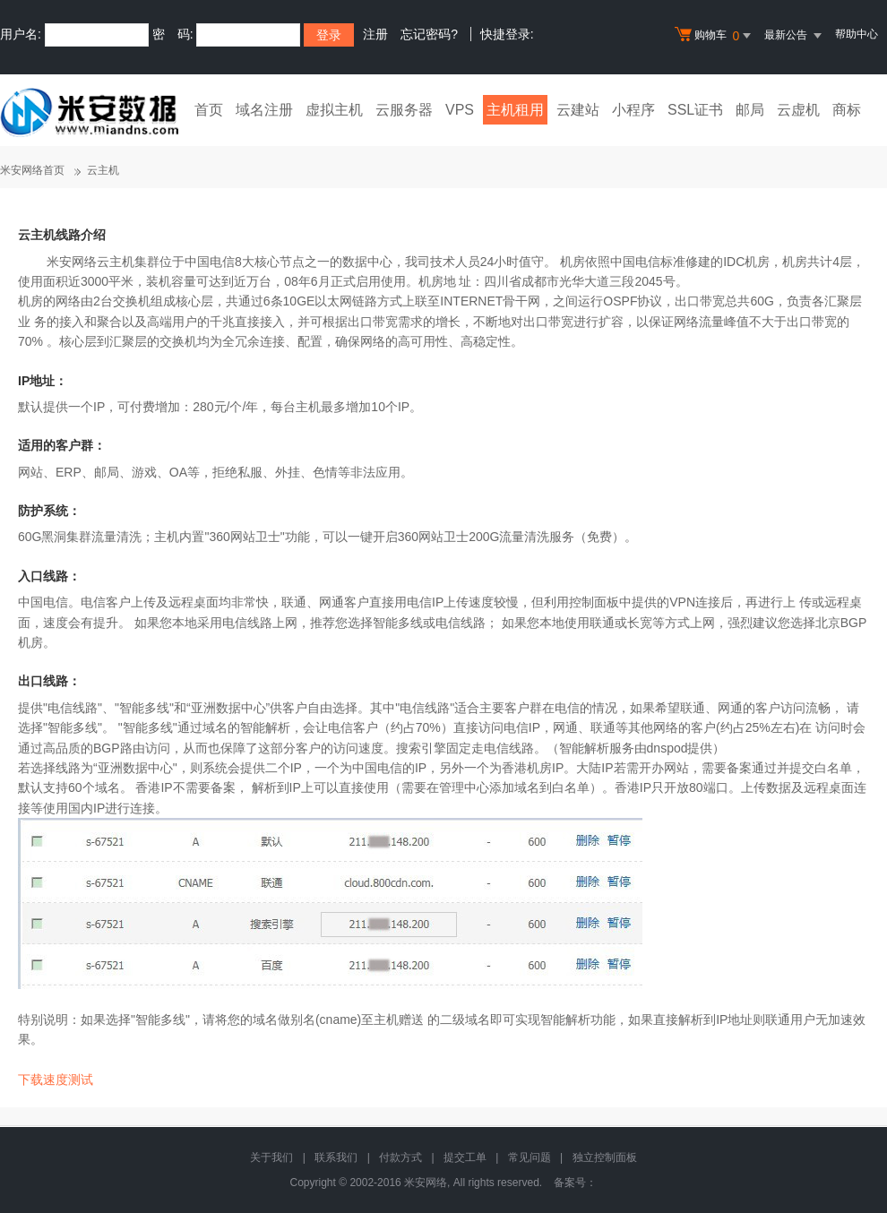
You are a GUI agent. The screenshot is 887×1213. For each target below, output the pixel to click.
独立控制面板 (605, 1157)
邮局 (750, 109)
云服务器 (404, 109)
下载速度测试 (55, 1079)
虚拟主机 (334, 109)
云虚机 (798, 109)
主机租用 (515, 109)
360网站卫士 (244, 536)
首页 (208, 109)
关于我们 (271, 1157)
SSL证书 (695, 109)
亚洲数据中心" (137, 768)
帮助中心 (856, 34)
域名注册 (264, 109)
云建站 (577, 109)
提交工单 (465, 1157)
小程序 (633, 109)
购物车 (715, 36)
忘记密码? (429, 34)
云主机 (103, 170)
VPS (459, 109)
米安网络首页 (32, 170)
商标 (846, 109)
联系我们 (335, 1157)
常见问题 (529, 1157)
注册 (375, 34)
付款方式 (400, 1157)
